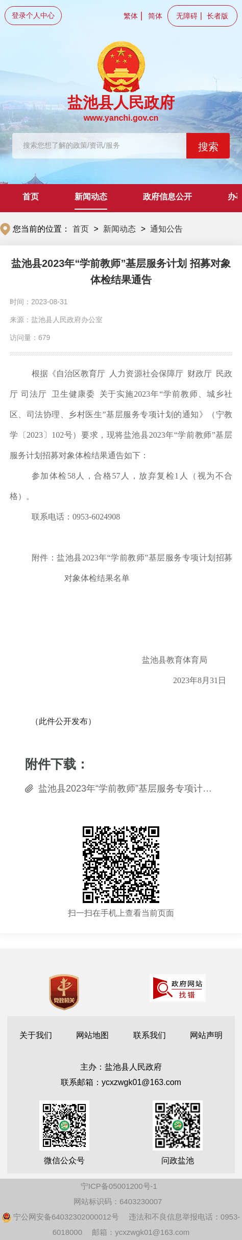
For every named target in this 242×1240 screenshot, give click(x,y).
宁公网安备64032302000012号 (60, 1216)
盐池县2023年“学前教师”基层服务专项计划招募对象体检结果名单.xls (127, 788)
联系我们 (149, 1035)
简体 (155, 16)
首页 (30, 196)
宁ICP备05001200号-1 (119, 1186)
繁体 (131, 16)
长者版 (217, 16)
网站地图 (92, 1035)
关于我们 (35, 1035)
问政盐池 (178, 1132)
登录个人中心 (33, 15)
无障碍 (187, 16)
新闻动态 (91, 196)
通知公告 (166, 228)
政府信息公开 (167, 196)
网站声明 (206, 1035)
